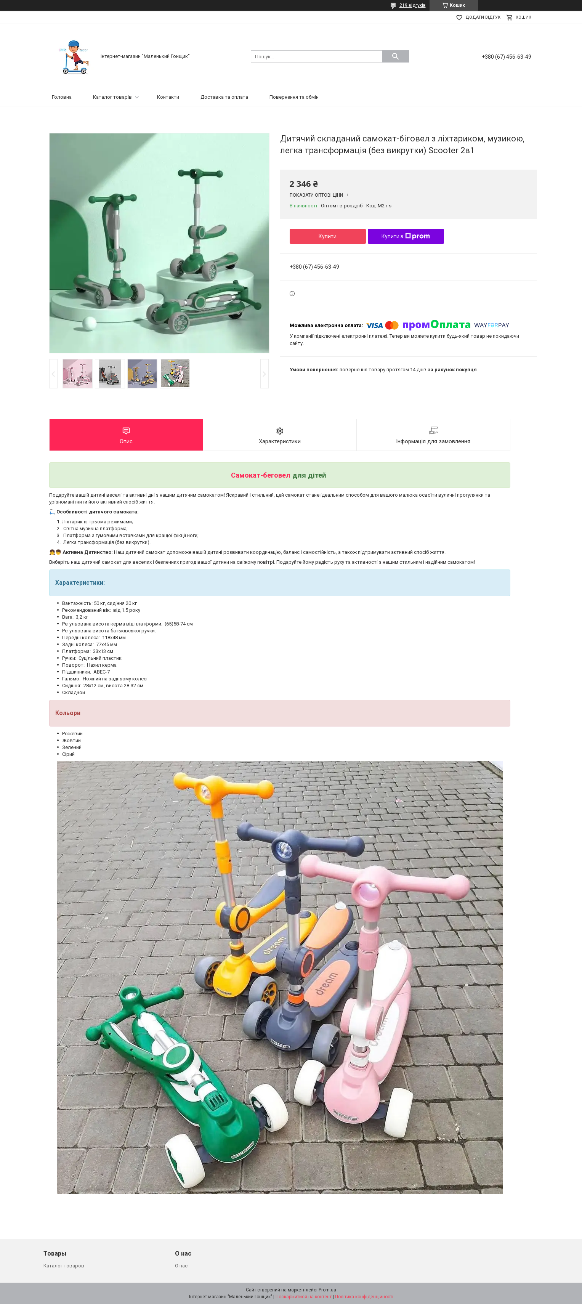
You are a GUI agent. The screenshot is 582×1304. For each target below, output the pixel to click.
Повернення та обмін (294, 97)
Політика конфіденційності (364, 1296)
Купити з (406, 236)
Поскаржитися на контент (304, 1296)
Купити (328, 236)
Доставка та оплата (224, 97)
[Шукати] (395, 56)
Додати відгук (482, 17)
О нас (181, 1266)
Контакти (168, 97)
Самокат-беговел (260, 475)
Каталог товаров (63, 1266)
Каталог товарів (112, 97)
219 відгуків (412, 5)
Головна (62, 97)
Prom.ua (327, 1290)
